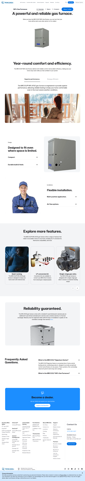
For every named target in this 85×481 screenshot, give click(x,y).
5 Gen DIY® (5, 426)
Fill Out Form (71, 444)
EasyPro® (4, 428)
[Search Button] (66, 2)
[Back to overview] (23, 142)
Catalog (45, 431)
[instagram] (68, 469)
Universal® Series (16, 424)
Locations (45, 429)
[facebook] (65, 469)
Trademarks (46, 437)
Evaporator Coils (26, 450)
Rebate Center (56, 427)
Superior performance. (32, 79)
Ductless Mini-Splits (31, 2)
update (32, 468)
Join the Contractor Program (55, 455)
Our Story (57, 2)
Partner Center (56, 458)
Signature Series (26, 437)
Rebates (52, 2)
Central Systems (40, 2)
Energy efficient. (53, 79)
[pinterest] (82, 469)
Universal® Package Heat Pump (15, 441)
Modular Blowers (26, 452)
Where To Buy (67, 9)
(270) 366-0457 (71, 431)
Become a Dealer (57, 443)
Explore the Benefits (42, 405)
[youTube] (72, 469)
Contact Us (46, 427)
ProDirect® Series (26, 435)
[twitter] (78, 469)
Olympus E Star (5, 436)
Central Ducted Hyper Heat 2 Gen (26, 428)
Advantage (4, 434)
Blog (44, 433)
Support (47, 2)
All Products (22, 2)
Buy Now (71, 2)
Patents (45, 435)
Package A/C (15, 448)
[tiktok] (75, 469)
